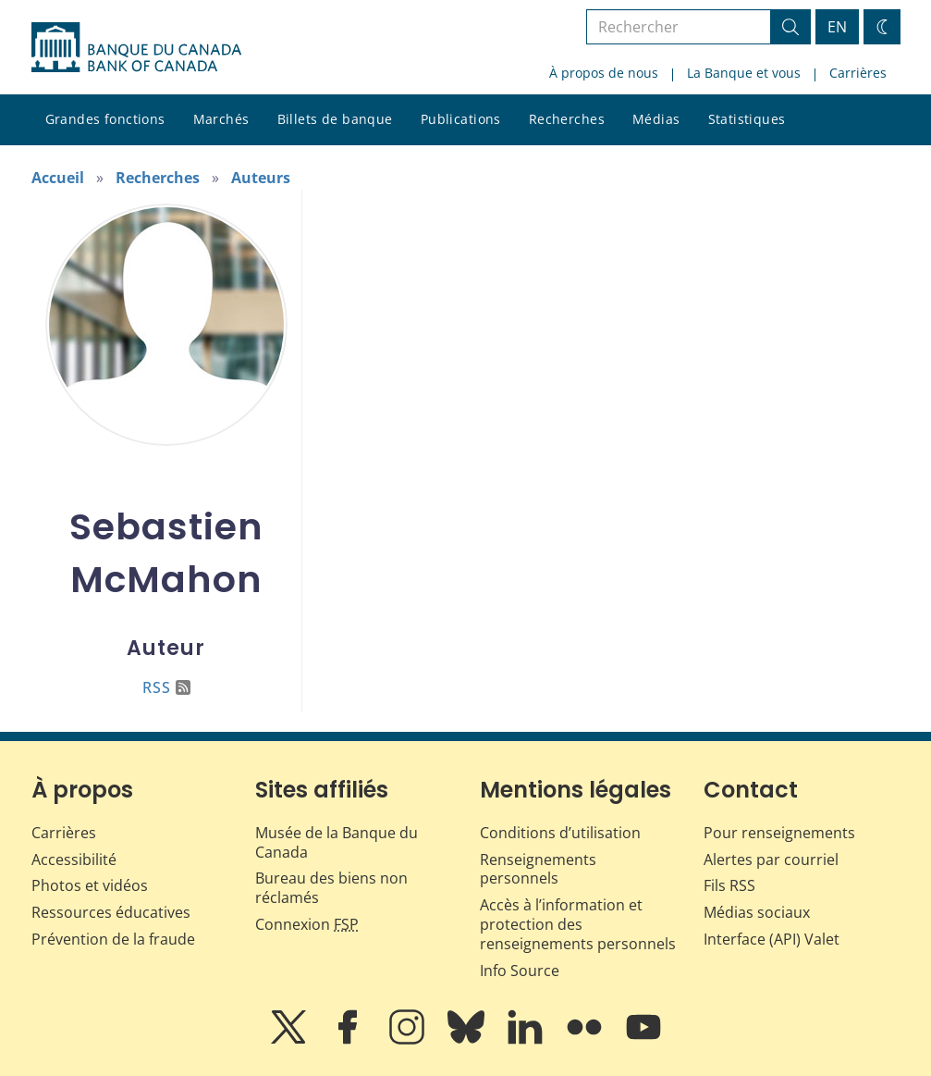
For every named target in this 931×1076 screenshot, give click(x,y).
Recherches (567, 119)
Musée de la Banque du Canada (336, 842)
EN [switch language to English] (837, 27)
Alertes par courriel (771, 859)
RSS (166, 687)
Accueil (57, 177)
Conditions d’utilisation (560, 832)
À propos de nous (603, 72)
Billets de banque (335, 119)
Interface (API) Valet (771, 939)
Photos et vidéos (89, 885)
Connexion (307, 924)
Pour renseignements (779, 832)
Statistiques (747, 119)
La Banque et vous (744, 72)
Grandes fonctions (105, 119)
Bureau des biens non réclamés (331, 888)
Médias (656, 119)
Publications (461, 119)
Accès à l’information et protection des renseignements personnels (578, 924)
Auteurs (260, 177)
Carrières (858, 72)
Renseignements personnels (538, 869)
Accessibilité (73, 859)
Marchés (221, 119)
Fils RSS (729, 885)
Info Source (519, 970)
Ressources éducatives (110, 912)
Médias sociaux (757, 912)
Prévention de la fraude (113, 939)
